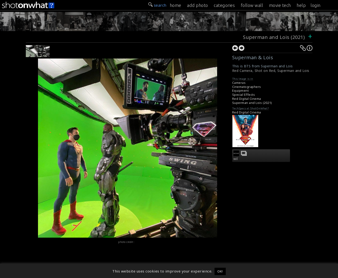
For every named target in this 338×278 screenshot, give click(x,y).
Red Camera (242, 70)
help (301, 5)
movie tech (280, 5)
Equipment (240, 91)
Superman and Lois (293, 70)
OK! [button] (220, 271)
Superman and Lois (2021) (274, 37)
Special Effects (243, 95)
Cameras (239, 83)
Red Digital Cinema (246, 99)
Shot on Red (265, 70)
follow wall (252, 5)
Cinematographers (246, 87)
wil (235, 159)
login (316, 5)
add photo (197, 5)
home (175, 5)
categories (224, 5)
